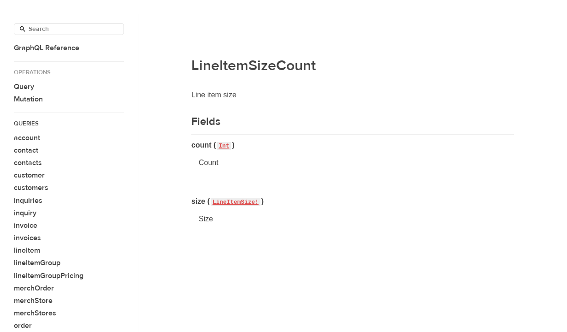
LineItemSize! (236, 202)
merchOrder (34, 288)
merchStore (33, 300)
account (27, 137)
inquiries (28, 200)
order (23, 325)
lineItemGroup (37, 262)
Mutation (28, 99)
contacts (28, 162)
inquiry (25, 213)
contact (26, 150)
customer (29, 175)
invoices (27, 238)
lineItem (27, 250)
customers (31, 187)
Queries (26, 123)
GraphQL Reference (46, 48)
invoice (25, 225)
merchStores (35, 313)
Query (24, 86)
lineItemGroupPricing (48, 275)
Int (224, 145)
